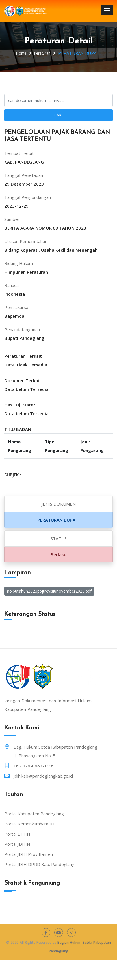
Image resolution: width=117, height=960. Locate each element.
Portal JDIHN (17, 844)
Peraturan (42, 53)
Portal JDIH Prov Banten (28, 854)
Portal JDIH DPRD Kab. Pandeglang (39, 864)
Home (21, 53)
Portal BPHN (17, 834)
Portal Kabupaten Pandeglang (34, 813)
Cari (58, 114)
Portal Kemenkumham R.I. (29, 824)
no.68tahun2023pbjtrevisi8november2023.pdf (49, 591)
